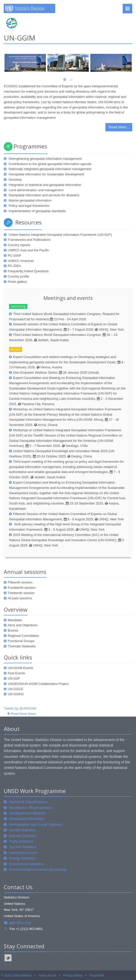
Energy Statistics (22, 858)
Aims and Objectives (23, 625)
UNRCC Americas (21, 261)
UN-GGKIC (16, 694)
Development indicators (27, 813)
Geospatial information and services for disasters (43, 195)
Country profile (18, 276)
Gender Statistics (22, 830)
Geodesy (15, 179)
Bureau (13, 630)
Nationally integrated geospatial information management (49, 169)
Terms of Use (47, 975)
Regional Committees (23, 636)
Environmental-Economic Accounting (37, 870)
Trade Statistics (21, 841)
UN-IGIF (14, 678)
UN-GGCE (15, 689)
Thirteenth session (21, 593)
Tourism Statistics (22, 847)
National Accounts (23, 853)
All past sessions (20, 598)
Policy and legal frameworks (28, 206)
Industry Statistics (23, 836)
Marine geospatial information (29, 200)
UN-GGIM (19, 38)
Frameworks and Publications (29, 240)
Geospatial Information (26, 819)
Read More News (23, 714)
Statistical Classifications (28, 802)
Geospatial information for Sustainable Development (46, 174)
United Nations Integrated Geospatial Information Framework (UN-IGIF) (60, 235)
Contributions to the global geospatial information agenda (49, 164)
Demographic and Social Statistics (35, 824)
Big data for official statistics (30, 808)
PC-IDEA (14, 266)
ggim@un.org (17, 923)
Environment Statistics (26, 864)
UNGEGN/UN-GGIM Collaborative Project (38, 684)
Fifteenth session (20, 582)
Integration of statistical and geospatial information (44, 185)
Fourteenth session (22, 588)
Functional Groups (21, 641)
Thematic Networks (22, 646)
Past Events (16, 673)
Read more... (119, 127)
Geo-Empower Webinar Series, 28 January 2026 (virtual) (56, 372)
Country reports (19, 245)
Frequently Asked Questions (28, 271)
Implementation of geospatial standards (37, 211)
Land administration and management (35, 190)
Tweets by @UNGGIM (20, 708)
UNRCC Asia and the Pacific (28, 250)
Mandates (15, 620)
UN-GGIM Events (20, 668)
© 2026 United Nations (16, 975)
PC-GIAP (14, 255)
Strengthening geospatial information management (45, 159)
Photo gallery (17, 282)
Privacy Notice (73, 975)
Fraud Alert (96, 975)
